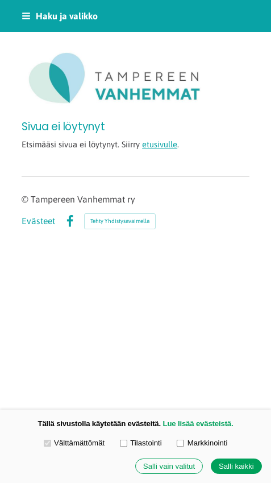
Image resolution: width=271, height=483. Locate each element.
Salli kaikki (236, 466)
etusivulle (159, 144)
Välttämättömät (74, 443)
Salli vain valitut (169, 466)
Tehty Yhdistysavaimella (119, 221)
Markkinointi (202, 443)
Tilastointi (141, 443)
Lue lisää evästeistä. (198, 423)
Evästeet (38, 221)
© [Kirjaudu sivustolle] (26, 199)
